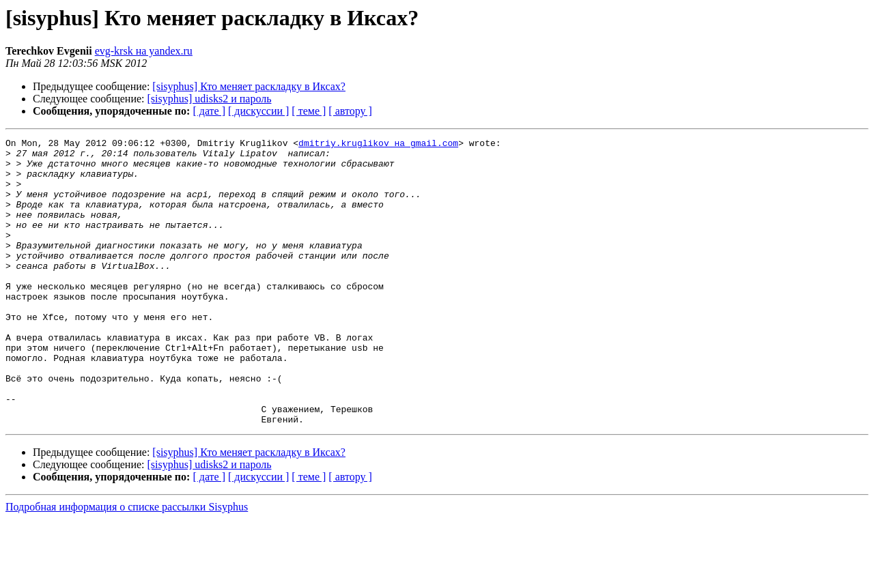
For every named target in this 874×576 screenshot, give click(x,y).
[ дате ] (209, 111)
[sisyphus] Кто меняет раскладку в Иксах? (249, 86)
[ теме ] (309, 111)
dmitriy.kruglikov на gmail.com (378, 145)
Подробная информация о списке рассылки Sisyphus (126, 564)
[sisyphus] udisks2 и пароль (209, 98)
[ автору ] (349, 111)
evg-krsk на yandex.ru (144, 51)
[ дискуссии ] (258, 111)
